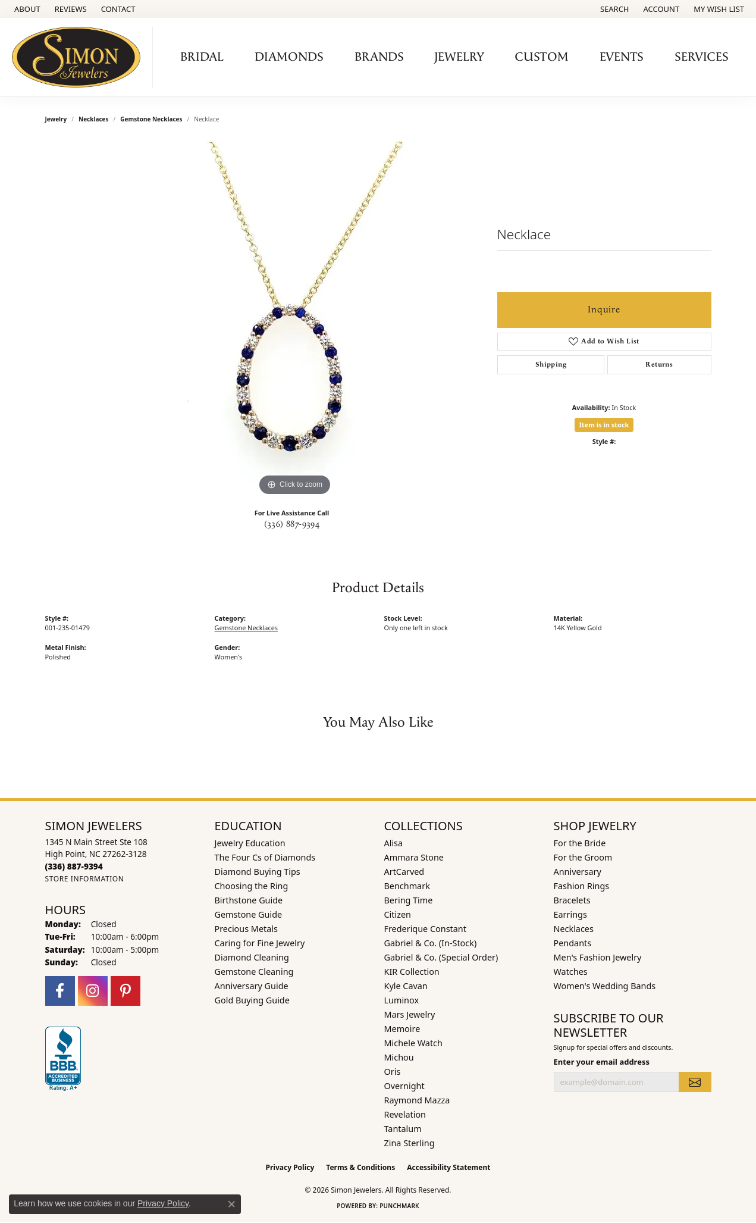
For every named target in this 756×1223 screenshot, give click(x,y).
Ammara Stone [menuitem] (414, 857)
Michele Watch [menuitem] (413, 1043)
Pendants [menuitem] (573, 943)
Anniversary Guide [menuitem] (251, 985)
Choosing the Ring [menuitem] (251, 886)
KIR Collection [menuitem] (412, 971)
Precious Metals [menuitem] (246, 928)
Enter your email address (602, 1061)
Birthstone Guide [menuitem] (249, 900)
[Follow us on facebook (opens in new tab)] (60, 991)
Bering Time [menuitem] (408, 900)
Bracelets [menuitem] (572, 900)
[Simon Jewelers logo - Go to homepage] (79, 57)
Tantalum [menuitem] (403, 1128)
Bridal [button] (202, 57)
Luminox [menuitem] (401, 1000)
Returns (659, 364)
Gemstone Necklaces (151, 119)
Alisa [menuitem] (393, 843)
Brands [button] (379, 57)
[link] (26, 9)
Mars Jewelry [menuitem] (409, 1014)
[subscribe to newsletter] (695, 1082)
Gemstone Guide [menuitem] (249, 914)
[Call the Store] (74, 866)
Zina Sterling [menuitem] (409, 1143)
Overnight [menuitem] (404, 1085)
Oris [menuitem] (392, 1071)
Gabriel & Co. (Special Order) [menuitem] (441, 957)
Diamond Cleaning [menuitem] (252, 957)
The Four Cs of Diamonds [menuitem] (265, 857)
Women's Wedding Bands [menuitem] (605, 985)
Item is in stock (604, 424)
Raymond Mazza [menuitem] (417, 1100)
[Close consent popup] (231, 1204)
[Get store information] (84, 879)
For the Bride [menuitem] (580, 843)
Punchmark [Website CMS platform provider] (399, 1206)
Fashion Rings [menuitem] (582, 886)
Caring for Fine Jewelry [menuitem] (260, 943)
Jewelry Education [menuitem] (250, 843)
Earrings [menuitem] (570, 914)
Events (622, 57)
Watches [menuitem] (571, 971)
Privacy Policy (290, 1167)
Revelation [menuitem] (405, 1114)
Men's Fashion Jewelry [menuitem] (598, 957)
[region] (295, 320)
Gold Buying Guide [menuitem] (252, 1000)
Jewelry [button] (459, 57)
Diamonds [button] (289, 57)
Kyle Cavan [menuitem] (406, 985)
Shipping (550, 364)
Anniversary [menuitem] (577, 871)
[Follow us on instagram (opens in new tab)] (93, 991)
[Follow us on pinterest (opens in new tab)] (125, 991)
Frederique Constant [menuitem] (425, 928)
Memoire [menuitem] (402, 1028)
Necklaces (94, 119)
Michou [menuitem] (399, 1057)
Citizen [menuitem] (398, 914)
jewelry (56, 119)
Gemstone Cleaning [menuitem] (254, 971)
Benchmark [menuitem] (407, 886)
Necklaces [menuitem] (574, 928)
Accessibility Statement (448, 1167)
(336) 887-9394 (292, 524)
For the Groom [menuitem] (583, 857)
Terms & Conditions (360, 1167)
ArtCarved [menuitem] (404, 871)
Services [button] (702, 57)
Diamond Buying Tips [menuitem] (257, 871)
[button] (613, 9)
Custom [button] (542, 57)
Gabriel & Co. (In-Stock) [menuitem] (430, 943)
